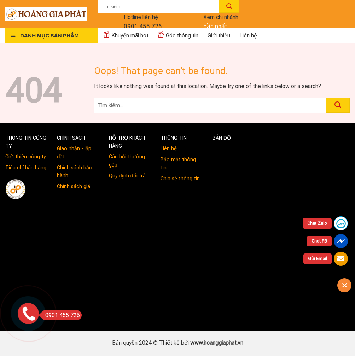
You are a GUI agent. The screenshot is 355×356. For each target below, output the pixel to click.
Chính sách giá (73, 186)
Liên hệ (169, 148)
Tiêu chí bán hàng (25, 167)
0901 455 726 (143, 26)
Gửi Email (317, 258)
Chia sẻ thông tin (180, 178)
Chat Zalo (317, 223)
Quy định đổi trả (127, 176)
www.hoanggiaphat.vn (216, 342)
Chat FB (319, 241)
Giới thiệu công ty (25, 156)
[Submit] (229, 6)
